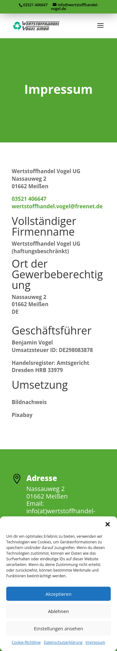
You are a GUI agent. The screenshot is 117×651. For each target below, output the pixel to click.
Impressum (95, 642)
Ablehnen (58, 611)
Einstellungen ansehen (58, 628)
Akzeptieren (58, 594)
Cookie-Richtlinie (26, 642)
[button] (108, 524)
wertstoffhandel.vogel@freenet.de (57, 206)
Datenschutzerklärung (63, 642)
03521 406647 (29, 198)
